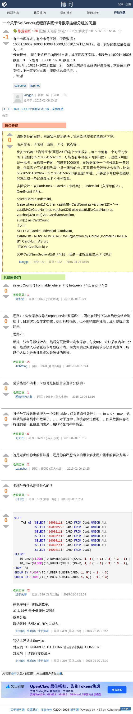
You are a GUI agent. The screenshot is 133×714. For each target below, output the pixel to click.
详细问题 (119, 12)
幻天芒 (19, 438)
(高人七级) (61, 396)
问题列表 (13, 12)
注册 (129, 4)
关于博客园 (17, 709)
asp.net (35, 85)
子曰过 (19, 499)
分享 (5, 115)
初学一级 (43, 95)
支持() (20, 631)
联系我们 (32, 709)
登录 (121, 4)
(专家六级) (52, 299)
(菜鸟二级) (52, 594)
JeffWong (21, 366)
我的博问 (66, 12)
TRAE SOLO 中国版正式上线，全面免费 (38, 109)
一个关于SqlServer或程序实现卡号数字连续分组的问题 (49, 23)
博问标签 (93, 12)
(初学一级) (49, 499)
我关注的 (40, 12)
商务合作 (46, 709)
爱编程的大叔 (23, 396)
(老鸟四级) (54, 366)
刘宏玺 (19, 299)
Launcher (21, 468)
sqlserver (20, 85)
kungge (28, 95)
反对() (31, 631)
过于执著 (21, 594)
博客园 (74, 709)
